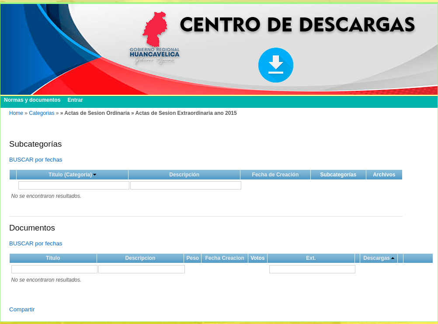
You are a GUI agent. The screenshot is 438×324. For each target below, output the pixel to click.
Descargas (376, 258)
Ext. (311, 258)
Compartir (22, 309)
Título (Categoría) (70, 175)
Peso (192, 258)
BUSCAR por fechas (35, 159)
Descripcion (140, 258)
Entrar (75, 100)
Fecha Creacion (224, 258)
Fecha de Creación (275, 175)
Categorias (41, 113)
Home (16, 113)
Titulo (53, 258)
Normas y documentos (32, 100)
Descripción (184, 175)
